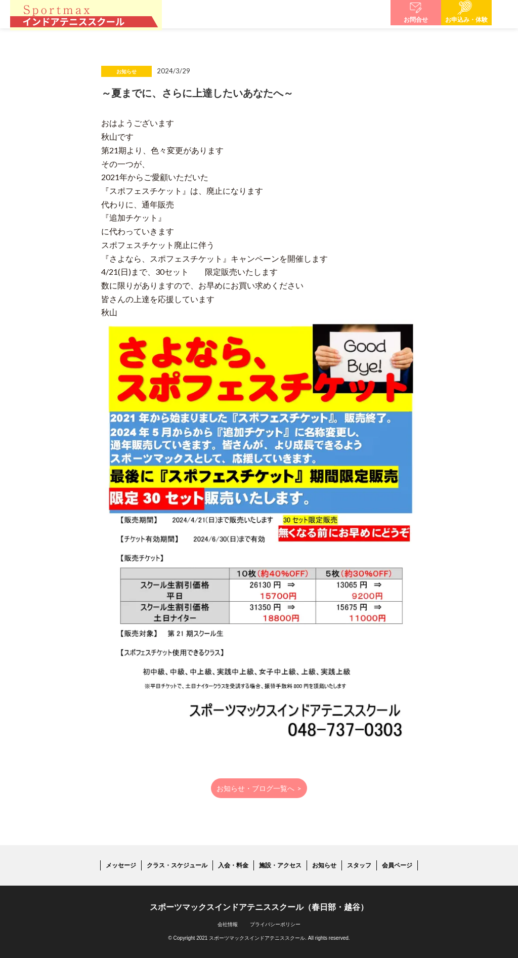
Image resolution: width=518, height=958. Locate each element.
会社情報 (228, 924)
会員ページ (397, 865)
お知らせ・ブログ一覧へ (259, 788)
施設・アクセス (280, 865)
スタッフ (359, 865)
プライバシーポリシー (275, 924)
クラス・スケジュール (177, 865)
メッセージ (121, 865)
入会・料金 (233, 865)
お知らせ (324, 865)
